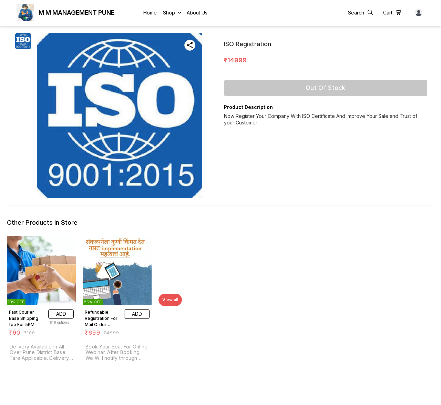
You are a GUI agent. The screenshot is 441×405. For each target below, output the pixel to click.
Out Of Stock (326, 87)
